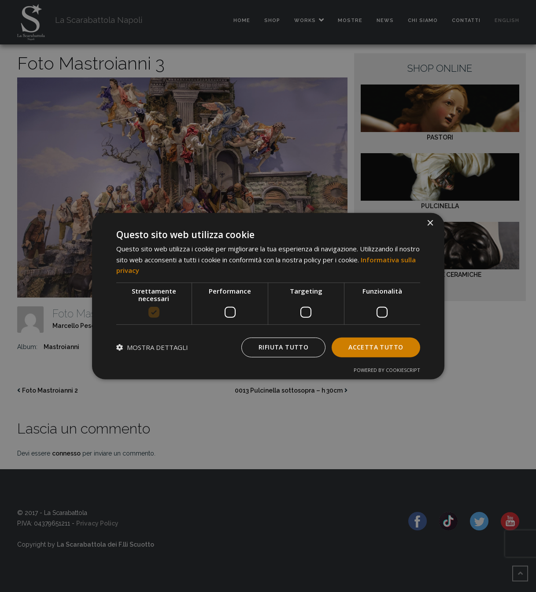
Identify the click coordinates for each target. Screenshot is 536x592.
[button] (152, 347)
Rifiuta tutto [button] (283, 347)
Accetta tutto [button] (375, 347)
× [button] (430, 223)
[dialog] (268, 296)
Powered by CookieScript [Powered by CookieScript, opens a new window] (387, 370)
